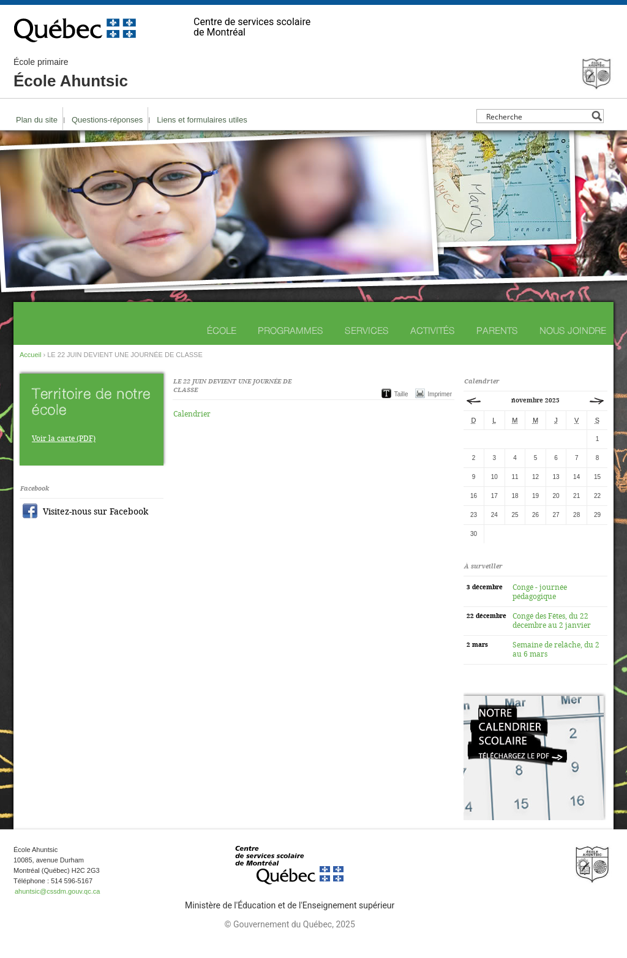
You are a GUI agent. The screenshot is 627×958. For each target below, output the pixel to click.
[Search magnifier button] (596, 116)
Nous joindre (572, 330)
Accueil (30, 354)
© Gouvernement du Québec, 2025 (289, 924)
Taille (401, 394)
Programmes (290, 330)
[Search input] (536, 116)
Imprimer (440, 394)
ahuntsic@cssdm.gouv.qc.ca (57, 891)
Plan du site (37, 119)
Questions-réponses (107, 119)
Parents (497, 330)
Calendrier (192, 414)
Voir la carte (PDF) (64, 438)
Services (367, 330)
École (221, 330)
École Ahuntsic (70, 73)
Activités (432, 330)
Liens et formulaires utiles (202, 119)
